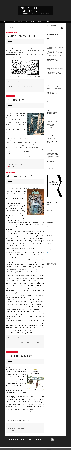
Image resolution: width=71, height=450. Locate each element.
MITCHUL (48, 227)
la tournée (36, 162)
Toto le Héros (50, 66)
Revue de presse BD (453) (22, 36)
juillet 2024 (49, 243)
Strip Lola (20, 21)
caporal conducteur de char (53, 44)
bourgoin (36, 342)
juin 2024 (48, 245)
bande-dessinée (27, 83)
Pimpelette (49, 86)
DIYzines (48, 224)
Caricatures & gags (31, 21)
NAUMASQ (49, 204)
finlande (9, 428)
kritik (32, 339)
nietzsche (28, 342)
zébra (16, 83)
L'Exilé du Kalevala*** (20, 355)
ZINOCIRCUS (49, 207)
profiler (32, 342)
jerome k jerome (18, 164)
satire (31, 85)
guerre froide (20, 86)
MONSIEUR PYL (49, 210)
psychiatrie (36, 341)
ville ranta (26, 427)
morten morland (27, 86)
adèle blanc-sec (34, 86)
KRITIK (23, 161)
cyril (48, 52)
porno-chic (10, 342)
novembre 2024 (50, 237)
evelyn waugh (23, 164)
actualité (16, 85)
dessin (28, 85)
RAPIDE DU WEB (50, 226)
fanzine (22, 83)
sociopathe (24, 342)
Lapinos (48, 100)
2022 (22, 85)
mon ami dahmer (15, 341)
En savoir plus (49, 449)
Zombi (48, 60)
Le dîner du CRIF (50, 131)
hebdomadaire (11, 85)
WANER (48, 215)
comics (25, 339)
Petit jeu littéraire (55, 80)
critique (31, 162)
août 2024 (49, 242)
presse (38, 83)
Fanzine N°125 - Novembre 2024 (54, 120)
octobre (19, 85)
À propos (13, 21)
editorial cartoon (36, 85)
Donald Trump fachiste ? (52, 154)
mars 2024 (49, 249)
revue (36, 83)
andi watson (11, 164)
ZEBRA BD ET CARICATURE (24, 439)
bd (14, 83)
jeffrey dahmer (21, 341)
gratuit (19, 83)
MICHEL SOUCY (49, 212)
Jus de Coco (54, 93)
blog (29, 427)
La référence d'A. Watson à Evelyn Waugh (28, 144)
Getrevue (37, 48)
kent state (16, 86)
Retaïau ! (49, 142)
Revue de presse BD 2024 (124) (53, 148)
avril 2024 (48, 248)
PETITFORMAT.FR (50, 229)
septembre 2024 (50, 240)
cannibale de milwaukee (28, 341)
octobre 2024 (49, 239)
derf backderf (10, 86)
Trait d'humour (55, 60)
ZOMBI (48, 206)
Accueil (6, 21)
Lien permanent (12, 81)
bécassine (10, 88)
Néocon (48, 136)
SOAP (48, 213)
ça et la (37, 427)
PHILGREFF (49, 209)
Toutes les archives (52, 252)
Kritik (40, 21)
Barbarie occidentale (51, 45)
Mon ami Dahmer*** (19, 176)
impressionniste (15, 428)
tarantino (20, 342)
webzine (12, 83)
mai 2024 (48, 246)
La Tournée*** (15, 99)
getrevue (25, 85)
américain (29, 339)
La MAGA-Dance (50, 161)
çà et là (13, 88)
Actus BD (46, 21)
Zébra (48, 37)
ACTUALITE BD (24, 81)
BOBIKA (48, 216)
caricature (32, 83)
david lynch (15, 342)
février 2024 (49, 251)
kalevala (32, 427)
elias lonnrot (21, 428)
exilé (35, 427)
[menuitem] (7, 22)
